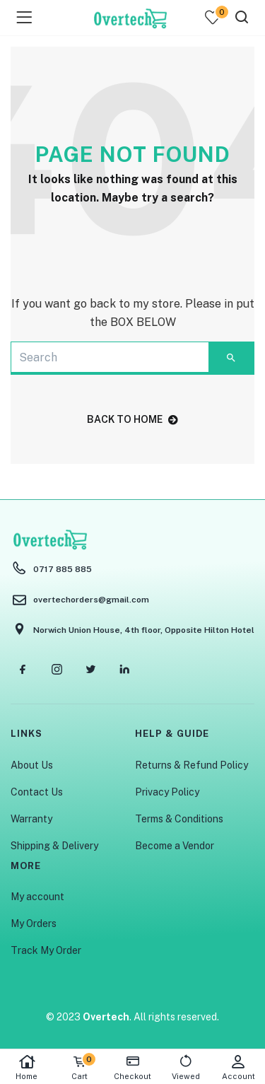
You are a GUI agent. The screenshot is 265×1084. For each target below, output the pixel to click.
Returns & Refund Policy (191, 765)
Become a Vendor (174, 845)
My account (37, 896)
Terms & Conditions (179, 818)
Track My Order (46, 950)
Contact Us (37, 792)
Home (26, 1067)
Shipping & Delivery (54, 845)
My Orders (34, 923)
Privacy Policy (167, 792)
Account (238, 1067)
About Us (32, 765)
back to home (132, 419)
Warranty (31, 818)
